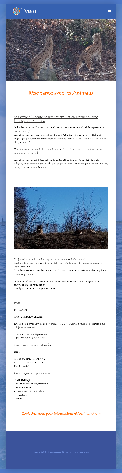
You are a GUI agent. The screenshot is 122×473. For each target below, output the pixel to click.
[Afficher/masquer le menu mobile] (109, 10)
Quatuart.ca (66, 452)
